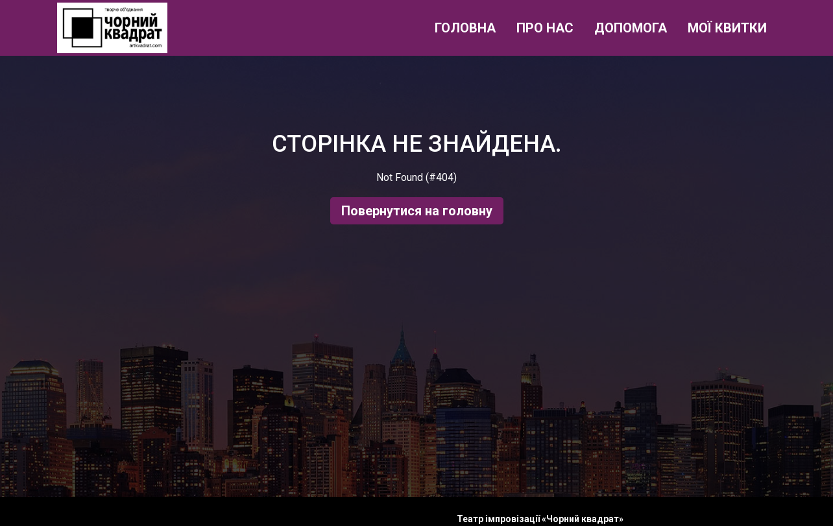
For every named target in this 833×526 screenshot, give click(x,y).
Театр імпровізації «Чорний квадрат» (540, 519)
